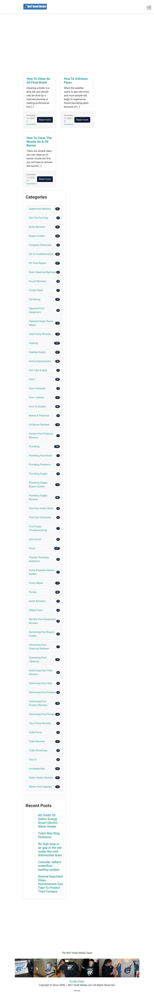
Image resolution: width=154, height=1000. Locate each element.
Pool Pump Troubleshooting (38, 528)
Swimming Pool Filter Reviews (40, 672)
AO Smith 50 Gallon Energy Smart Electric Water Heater (48, 820)
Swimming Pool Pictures (42, 692)
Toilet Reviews (37, 741)
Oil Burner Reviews (39, 424)
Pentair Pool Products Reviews (41, 435)
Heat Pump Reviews (40, 334)
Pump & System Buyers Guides (42, 572)
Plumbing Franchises (40, 455)
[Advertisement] (77, 43)
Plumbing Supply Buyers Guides (38, 484)
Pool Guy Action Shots (41, 508)
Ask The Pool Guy (38, 217)
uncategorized (37, 768)
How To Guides (37, 406)
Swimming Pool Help (40, 683)
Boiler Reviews (37, 226)
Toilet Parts (35, 732)
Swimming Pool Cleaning (37, 659)
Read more (45, 119)
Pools (32, 548)
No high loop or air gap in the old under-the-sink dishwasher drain (50, 849)
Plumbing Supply (38, 473)
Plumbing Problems (40, 464)
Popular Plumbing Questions (39, 559)
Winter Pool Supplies (40, 786)
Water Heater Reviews (41, 777)
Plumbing (34, 446)
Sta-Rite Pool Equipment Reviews (42, 621)
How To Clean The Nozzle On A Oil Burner (39, 141)
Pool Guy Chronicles (40, 517)
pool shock (35, 539)
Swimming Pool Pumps (42, 714)
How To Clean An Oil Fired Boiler (38, 80)
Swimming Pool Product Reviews (38, 703)
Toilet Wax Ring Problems (49, 835)
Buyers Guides (37, 235)
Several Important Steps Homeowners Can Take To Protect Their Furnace (50, 884)
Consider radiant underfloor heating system (49, 865)
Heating (33, 343)
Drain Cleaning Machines (42, 272)
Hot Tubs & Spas (38, 370)
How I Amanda (37, 388)
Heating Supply (37, 352)
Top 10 (33, 759)
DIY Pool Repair (37, 263)
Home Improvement (40, 361)
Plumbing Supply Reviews (38, 497)
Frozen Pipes (36, 290)
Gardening (34, 299)
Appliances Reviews (40, 208)
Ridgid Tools (36, 610)
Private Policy (76, 981)
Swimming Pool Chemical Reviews (39, 646)
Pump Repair (36, 583)
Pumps (33, 592)
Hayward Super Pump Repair (41, 323)
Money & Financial (39, 415)
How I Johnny (36, 397)
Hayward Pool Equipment (36, 310)
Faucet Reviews (37, 281)
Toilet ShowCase (38, 750)
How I (32, 379)
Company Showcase (40, 245)
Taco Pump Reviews (40, 723)
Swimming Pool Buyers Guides (41, 634)
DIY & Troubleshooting (41, 254)
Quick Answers (37, 601)
